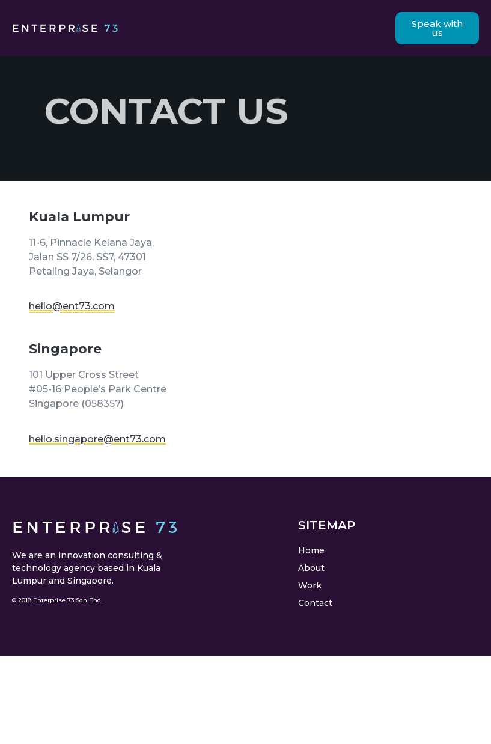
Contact (315, 602)
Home (311, 550)
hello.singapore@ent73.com (97, 439)
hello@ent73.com (72, 306)
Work (310, 585)
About (311, 568)
